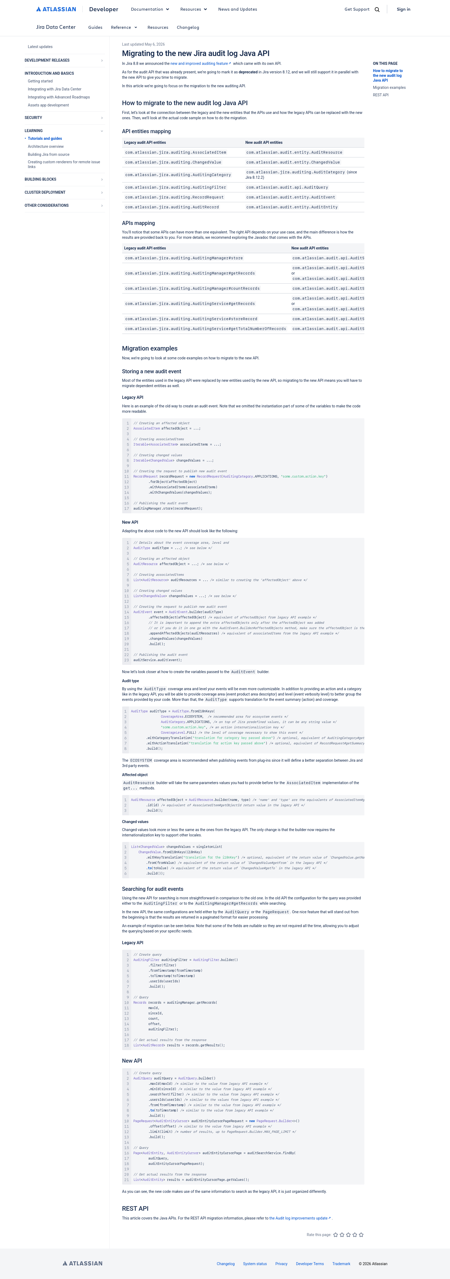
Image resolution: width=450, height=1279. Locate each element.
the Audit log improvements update (300, 1218)
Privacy (281, 1264)
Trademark (341, 1264)
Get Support (357, 9)
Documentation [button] (151, 9)
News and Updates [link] (237, 9)
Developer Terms (310, 1264)
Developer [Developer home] (103, 9)
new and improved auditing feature (201, 63)
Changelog (188, 27)
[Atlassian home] (56, 9)
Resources (158, 27)
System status (255, 1264)
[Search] (377, 9)
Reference (125, 27)
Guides (95, 27)
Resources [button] (195, 9)
